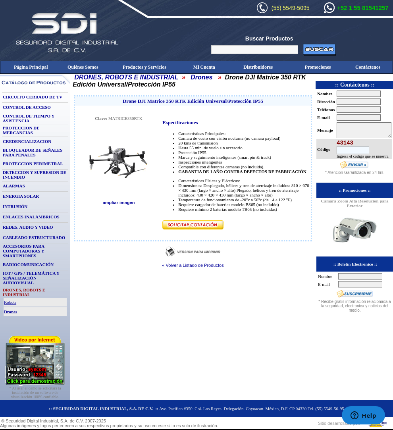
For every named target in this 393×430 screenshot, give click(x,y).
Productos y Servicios (144, 67)
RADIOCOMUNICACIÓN (28, 264)
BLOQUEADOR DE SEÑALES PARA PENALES (32, 152)
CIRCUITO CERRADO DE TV (32, 96)
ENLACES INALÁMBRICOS (31, 216)
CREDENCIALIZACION (27, 141)
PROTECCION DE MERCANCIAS (21, 130)
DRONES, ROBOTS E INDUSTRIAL (126, 77)
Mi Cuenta (204, 67)
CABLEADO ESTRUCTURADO (34, 237)
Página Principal (31, 67)
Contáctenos (367, 67)
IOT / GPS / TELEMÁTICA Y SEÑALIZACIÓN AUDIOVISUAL (31, 278)
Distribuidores (258, 67)
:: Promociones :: (354, 190)
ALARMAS (14, 185)
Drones (201, 77)
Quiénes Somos (82, 67)
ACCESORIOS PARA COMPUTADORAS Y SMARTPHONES (23, 251)
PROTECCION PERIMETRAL (33, 163)
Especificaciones (180, 122)
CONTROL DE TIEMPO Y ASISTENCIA (28, 118)
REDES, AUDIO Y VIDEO (28, 227)
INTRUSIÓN (15, 206)
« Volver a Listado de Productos (192, 265)
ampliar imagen (119, 202)
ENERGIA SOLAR (21, 196)
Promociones (318, 67)
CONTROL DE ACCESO (27, 107)
